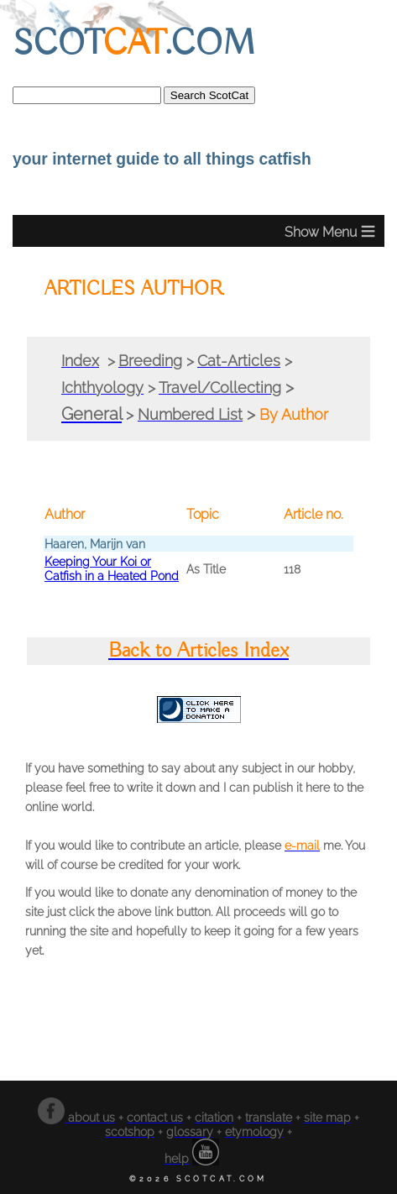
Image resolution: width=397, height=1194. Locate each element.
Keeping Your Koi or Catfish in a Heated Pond (111, 568)
